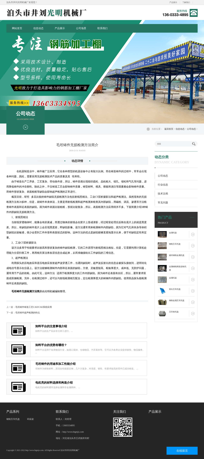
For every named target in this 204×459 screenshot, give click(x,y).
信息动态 (38, 28)
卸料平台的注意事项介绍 (51, 326)
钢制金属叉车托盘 (176, 300)
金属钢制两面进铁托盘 (177, 268)
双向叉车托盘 (175, 289)
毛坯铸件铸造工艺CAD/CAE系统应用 (33, 307)
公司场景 (81, 28)
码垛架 (30, 419)
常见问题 (163, 202)
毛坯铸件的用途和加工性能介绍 (55, 363)
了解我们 (186, 2)
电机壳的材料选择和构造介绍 (54, 382)
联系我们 (102, 28)
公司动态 (191, 129)
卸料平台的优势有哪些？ (51, 345)
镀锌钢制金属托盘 (176, 255)
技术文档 (163, 193)
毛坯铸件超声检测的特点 (27, 312)
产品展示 (173, 2)
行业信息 (163, 184)
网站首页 (17, 28)
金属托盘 (173, 233)
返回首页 (168, 129)
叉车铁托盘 (174, 312)
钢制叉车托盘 (175, 244)
